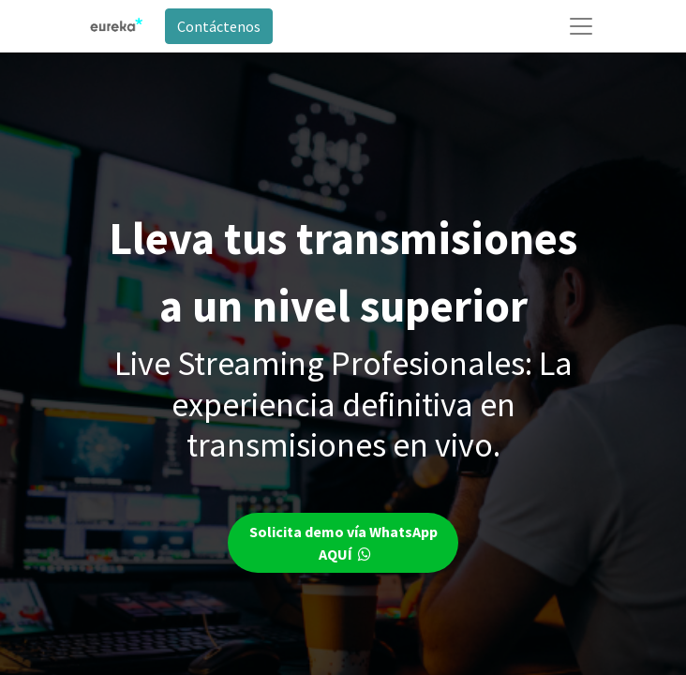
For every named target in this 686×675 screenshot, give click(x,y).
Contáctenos (219, 26)
